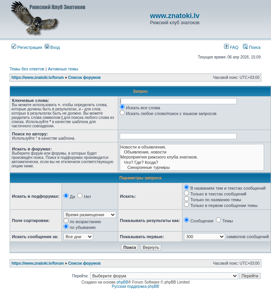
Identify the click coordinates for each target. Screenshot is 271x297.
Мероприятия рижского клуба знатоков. (191, 157)
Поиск (252, 47)
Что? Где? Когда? (191, 162)
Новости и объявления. (191, 147)
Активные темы (63, 69)
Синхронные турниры (191, 167)
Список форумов (84, 77)
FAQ (231, 47)
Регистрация (27, 47)
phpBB (122, 282)
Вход (52, 47)
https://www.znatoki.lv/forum (38, 77)
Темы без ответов (27, 69)
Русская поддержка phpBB (135, 286)
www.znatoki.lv (174, 16)
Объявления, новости (191, 152)
